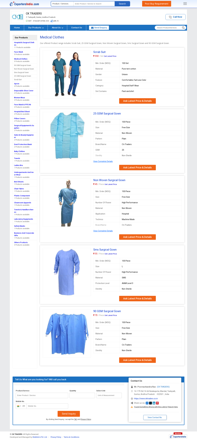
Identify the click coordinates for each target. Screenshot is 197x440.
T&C (75, 419)
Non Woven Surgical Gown (24, 69)
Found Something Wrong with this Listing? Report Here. (156, 407)
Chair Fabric (19, 189)
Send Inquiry (69, 413)
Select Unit (100, 391)
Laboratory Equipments (23, 219)
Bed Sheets (19, 182)
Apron (16, 84)
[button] (176, 17)
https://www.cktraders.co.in (146, 398)
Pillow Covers (19, 118)
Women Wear (19, 98)
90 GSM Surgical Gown (22, 65)
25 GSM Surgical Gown (22, 76)
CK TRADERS (34, 13)
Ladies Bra (18, 165)
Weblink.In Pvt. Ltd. (40, 437)
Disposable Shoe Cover (23, 91)
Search (122, 4)
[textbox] (94, 4)
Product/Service (22, 391)
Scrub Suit (18, 80)
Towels (17, 158)
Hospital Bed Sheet (22, 112)
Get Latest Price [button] (110, 56)
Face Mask (18, 52)
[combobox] (20, 406)
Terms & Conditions (71, 437)
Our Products (36, 27)
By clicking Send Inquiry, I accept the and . (68, 419)
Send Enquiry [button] (99, 27)
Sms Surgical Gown (21, 72)
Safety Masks (19, 226)
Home (17, 27)
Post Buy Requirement (156, 3)
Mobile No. (20, 401)
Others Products (21, 242)
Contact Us (76, 27)
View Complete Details (103, 161)
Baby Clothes (19, 151)
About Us (57, 27)
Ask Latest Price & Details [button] (137, 100)
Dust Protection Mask (23, 144)
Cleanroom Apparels (22, 203)
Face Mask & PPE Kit (22, 105)
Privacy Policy (86, 419)
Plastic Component (22, 196)
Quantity (72, 391)
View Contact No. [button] (155, 417)
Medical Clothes (20, 59)
